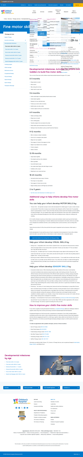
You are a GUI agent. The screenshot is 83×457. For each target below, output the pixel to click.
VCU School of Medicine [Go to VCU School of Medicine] (39, 419)
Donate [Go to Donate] (61, 5)
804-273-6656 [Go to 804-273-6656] (45, 334)
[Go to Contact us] (71, 387)
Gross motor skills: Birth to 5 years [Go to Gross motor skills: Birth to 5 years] (13, 371)
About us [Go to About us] (30, 5)
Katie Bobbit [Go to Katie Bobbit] (76, 342)
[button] (3, 5)
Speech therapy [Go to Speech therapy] (8, 79)
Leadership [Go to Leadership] (53, 404)
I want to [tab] (77, 5)
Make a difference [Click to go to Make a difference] (74, 11)
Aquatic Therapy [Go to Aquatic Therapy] (8, 37)
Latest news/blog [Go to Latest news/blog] (38, 401)
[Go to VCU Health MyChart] (51, 387)
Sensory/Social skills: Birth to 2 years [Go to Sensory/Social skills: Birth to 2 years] (14, 369)
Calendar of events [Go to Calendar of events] (55, 401)
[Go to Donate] (11, 387)
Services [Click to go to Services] (42, 11)
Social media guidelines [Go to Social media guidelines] (58, 434)
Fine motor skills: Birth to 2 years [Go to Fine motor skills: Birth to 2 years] (13, 364)
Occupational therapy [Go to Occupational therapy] (9, 73)
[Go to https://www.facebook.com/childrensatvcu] (16, 408)
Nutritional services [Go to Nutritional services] (9, 70)
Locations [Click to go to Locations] (50, 11)
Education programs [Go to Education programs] (53, 5)
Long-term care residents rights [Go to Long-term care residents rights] (27, 434)
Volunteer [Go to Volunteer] (53, 424)
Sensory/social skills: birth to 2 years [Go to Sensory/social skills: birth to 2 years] (13, 55)
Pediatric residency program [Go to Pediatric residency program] (40, 417)
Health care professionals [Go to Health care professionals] (40, 5)
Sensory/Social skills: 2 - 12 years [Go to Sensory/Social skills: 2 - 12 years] (13, 366)
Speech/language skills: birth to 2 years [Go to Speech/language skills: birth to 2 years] (14, 61)
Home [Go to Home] (5, 18)
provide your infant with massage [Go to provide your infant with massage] (67, 297)
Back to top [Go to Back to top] (76, 454)
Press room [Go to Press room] (53, 410)
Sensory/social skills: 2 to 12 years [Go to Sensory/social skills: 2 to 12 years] (13, 58)
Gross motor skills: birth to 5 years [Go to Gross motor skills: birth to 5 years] (12, 52)
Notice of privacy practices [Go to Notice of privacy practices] (33, 432)
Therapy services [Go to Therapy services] (16, 18)
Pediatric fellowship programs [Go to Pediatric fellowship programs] (40, 415)
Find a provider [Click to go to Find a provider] (34, 11)
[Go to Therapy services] (15, 34)
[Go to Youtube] (27, 408)
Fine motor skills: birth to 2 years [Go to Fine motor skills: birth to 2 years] (12, 46)
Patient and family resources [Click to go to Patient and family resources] (58, 12)
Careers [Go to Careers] (35, 404)
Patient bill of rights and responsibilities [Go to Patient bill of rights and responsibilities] (59, 432)
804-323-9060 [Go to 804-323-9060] (44, 326)
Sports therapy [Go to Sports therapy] (8, 82)
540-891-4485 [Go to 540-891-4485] (48, 331)
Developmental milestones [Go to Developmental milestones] (27, 18)
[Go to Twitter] (22, 408)
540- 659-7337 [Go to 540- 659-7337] (45, 339)
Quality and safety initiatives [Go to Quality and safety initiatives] (57, 406)
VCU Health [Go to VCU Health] (68, 5)
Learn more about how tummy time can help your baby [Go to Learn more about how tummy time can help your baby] (45, 238)
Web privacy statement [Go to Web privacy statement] (46, 434)
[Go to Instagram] (19, 408)
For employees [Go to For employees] (54, 408)
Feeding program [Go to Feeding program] (8, 64)
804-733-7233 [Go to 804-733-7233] (46, 336)
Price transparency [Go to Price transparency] (44, 432)
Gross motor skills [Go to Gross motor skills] (72, 60)
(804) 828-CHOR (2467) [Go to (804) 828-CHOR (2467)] (35, 431)
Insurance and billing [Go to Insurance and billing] (38, 406)
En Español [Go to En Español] (36, 434)
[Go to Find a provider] (31, 387)
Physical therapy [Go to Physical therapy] (8, 76)
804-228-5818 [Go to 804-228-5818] (43, 329)
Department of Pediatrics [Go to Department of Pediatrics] (39, 412)
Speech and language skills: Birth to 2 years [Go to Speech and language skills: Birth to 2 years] (15, 374)
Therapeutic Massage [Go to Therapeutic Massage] (9, 85)
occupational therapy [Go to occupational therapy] (59, 308)
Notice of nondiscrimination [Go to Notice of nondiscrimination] (20, 432)
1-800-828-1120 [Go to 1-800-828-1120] (56, 431)
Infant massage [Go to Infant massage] (8, 67)
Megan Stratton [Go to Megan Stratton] (33, 344)
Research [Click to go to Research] (66, 11)
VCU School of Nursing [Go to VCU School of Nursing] (39, 421)
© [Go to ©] (3, 454)
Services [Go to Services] (10, 18)
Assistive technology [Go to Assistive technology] (9, 40)
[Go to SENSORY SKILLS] (60, 266)
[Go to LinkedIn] (24, 408)
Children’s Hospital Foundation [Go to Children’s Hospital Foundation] (57, 421)
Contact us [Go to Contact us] (23, 5)
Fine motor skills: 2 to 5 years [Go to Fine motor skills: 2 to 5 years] (11, 49)
